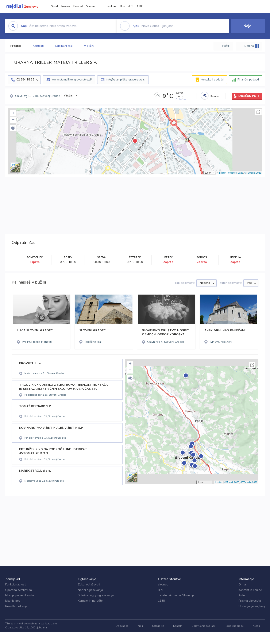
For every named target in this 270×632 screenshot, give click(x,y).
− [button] (13, 120)
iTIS (130, 6)
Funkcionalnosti (15, 584)
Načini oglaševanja (90, 590)
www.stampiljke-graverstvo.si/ (71, 80)
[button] (13, 128)
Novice (65, 6)
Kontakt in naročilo (90, 601)
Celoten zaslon (258, 112)
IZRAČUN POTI (248, 96)
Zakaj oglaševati (89, 584)
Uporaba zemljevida (18, 590)
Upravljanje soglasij (252, 606)
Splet (54, 6)
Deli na (251, 46)
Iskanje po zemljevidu (19, 595)
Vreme (90, 6)
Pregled (16, 46)
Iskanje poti (12, 601)
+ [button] (13, 113)
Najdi (247, 25)
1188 (140, 6)
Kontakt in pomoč (250, 590)
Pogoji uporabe (234, 626)
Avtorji (243, 595)
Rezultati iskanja (16, 606)
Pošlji (226, 46)
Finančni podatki (248, 80)
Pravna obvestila (250, 601)
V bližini (89, 46)
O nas (243, 584)
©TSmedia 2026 (252, 172)
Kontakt (177, 626)
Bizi (122, 6)
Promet (78, 6)
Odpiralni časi (64, 46)
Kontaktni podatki (212, 80)
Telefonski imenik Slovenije (176, 595)
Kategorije (158, 626)
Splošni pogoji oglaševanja (96, 595)
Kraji (140, 626)
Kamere (215, 96)
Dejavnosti (122, 626)
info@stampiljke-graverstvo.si (125, 80)
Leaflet (222, 172)
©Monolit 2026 (235, 172)
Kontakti (38, 46)
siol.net (112, 6)
